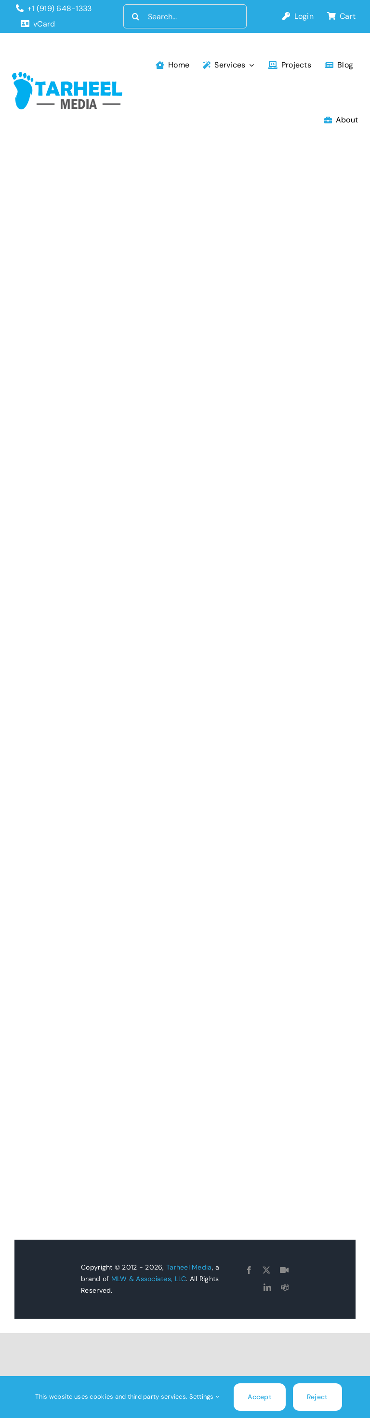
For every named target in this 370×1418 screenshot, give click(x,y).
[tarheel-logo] (67, 76)
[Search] (135, 16)
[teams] (285, 1287)
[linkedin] (267, 1287)
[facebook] (249, 1270)
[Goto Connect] (284, 1270)
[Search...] (185, 16)
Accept (260, 1396)
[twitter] (266, 1270)
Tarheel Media (189, 1267)
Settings (204, 1396)
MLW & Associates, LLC (148, 1278)
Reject (317, 1396)
